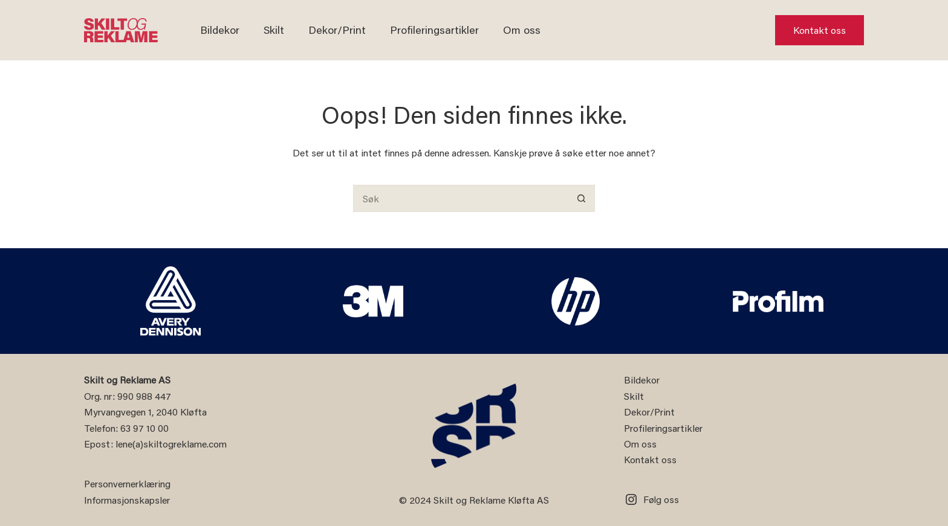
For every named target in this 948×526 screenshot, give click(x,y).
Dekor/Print (337, 29)
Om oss (522, 29)
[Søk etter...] (460, 198)
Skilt (274, 29)
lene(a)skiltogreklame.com (171, 443)
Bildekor (219, 29)
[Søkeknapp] (581, 198)
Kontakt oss (819, 30)
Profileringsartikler (434, 29)
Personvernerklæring (127, 483)
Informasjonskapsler (127, 499)
